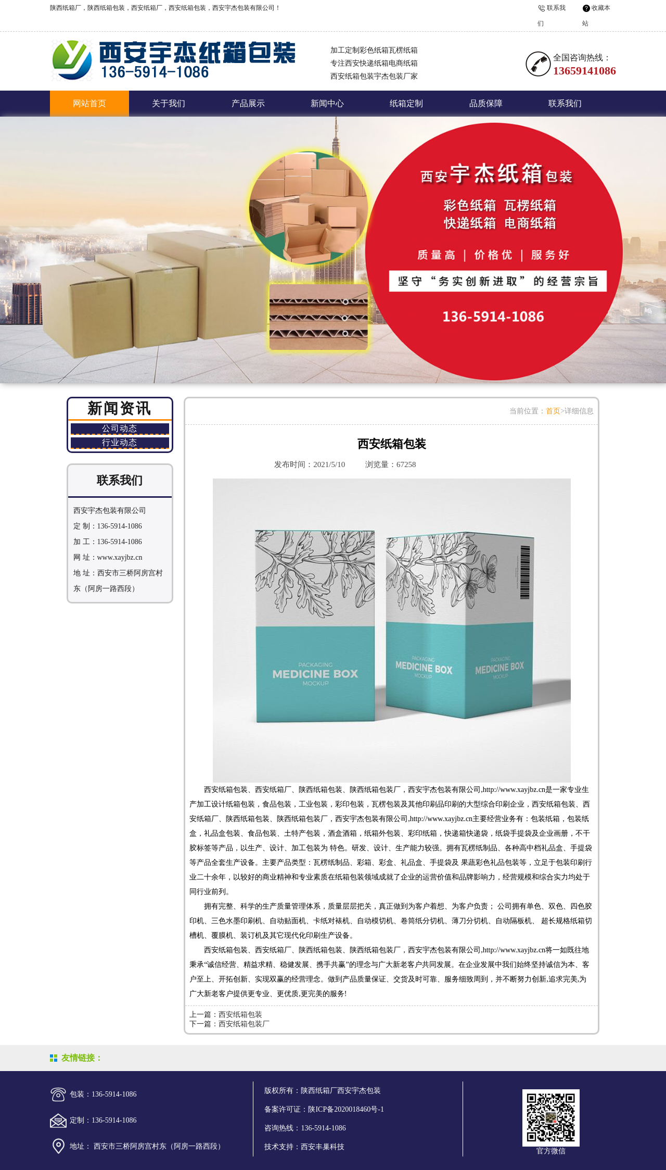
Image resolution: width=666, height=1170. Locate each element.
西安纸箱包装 (240, 1014)
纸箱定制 (406, 103)
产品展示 (248, 103)
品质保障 (486, 103)
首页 (553, 411)
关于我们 (168, 103)
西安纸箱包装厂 (244, 1024)
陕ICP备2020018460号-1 (345, 1109)
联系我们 (565, 103)
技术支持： (282, 1147)
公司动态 (119, 428)
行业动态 (119, 442)
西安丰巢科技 (322, 1147)
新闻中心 (327, 103)
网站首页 (89, 103)
